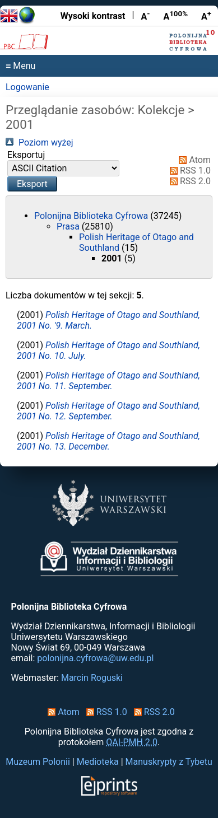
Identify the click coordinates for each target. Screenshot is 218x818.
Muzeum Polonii (38, 761)
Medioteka (98, 761)
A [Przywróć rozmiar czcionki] (175, 16)
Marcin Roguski (92, 677)
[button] (32, 183)
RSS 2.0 (188, 181)
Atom (192, 160)
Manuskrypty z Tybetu (169, 761)
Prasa (69, 226)
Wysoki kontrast (93, 16)
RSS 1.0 (188, 170)
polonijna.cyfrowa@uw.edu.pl (95, 658)
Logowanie (27, 87)
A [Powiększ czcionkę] (206, 16)
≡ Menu (20, 65)
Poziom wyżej (39, 142)
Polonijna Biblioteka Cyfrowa (92, 216)
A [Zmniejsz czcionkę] (145, 16)
